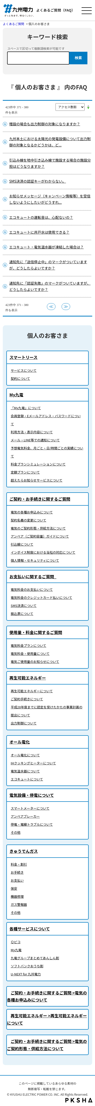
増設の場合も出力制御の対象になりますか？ (44, 123)
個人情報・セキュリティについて (35, 560)
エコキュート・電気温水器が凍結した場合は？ (46, 246)
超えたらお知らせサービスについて (36, 480)
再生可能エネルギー (27, 678)
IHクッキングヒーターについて (33, 763)
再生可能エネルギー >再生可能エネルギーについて (47, 1019)
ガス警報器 (19, 904)
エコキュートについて (27, 779)
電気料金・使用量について (30, 653)
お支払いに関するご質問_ (32, 576)
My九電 (16, 395)
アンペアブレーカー (25, 816)
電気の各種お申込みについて (32, 512)
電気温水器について (25, 771)
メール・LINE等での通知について (35, 440)
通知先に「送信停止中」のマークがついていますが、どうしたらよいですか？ (48, 265)
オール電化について (25, 755)
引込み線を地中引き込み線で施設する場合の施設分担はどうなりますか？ (50, 163)
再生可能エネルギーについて (32, 691)
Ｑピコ (15, 941)
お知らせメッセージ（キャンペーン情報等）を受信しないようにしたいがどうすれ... (49, 199)
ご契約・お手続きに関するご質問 (39, 499)
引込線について (22, 544)
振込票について (22, 613)
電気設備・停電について (31, 795)
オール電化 (19, 742)
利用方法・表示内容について (32, 432)
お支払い (17, 880)
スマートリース (23, 357)
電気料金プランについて (28, 645)
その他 (15, 832)
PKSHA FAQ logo (78, 1100)
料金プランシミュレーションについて (38, 464)
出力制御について (23, 723)
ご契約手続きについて (27, 699)
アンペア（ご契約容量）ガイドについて (40, 536)
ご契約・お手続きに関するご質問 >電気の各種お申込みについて (47, 996)
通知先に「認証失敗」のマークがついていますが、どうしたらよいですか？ (49, 286)
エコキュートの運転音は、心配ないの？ (41, 217)
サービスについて (23, 370)
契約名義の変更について (28, 520)
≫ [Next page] (66, 306)
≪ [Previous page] (51, 306)
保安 (14, 888)
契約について (20, 378)
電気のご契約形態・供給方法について (38, 528)
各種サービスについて (29, 929)
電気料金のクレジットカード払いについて (41, 597)
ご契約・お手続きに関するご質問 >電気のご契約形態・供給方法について (47, 1044)
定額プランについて (25, 472)
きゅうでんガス (23, 851)
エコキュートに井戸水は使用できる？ (39, 232)
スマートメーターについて (30, 808)
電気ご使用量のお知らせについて (35, 661)
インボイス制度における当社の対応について (43, 552)
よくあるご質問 (13, 24)
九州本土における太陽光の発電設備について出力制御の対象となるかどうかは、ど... (50, 141)
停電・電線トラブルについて (32, 824)
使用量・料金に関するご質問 (35, 632)
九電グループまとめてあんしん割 (35, 958)
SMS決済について (23, 605)
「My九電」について (26, 407)
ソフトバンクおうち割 (27, 966)
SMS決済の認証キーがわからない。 (37, 181)
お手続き (17, 872)
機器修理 (17, 896)
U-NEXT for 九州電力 (26, 974)
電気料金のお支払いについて (32, 589)
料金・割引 (19, 864)
